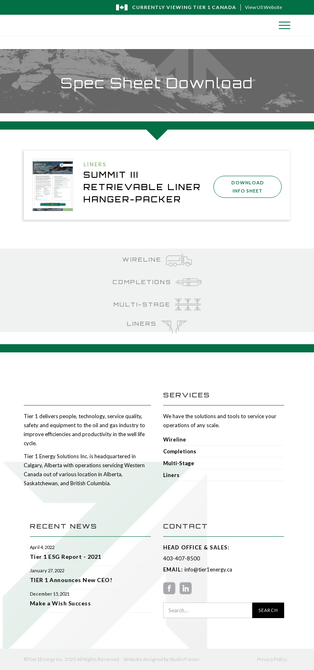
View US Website (263, 7)
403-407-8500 (181, 558)
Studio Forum (185, 659)
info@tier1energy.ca (207, 569)
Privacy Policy (272, 659)
